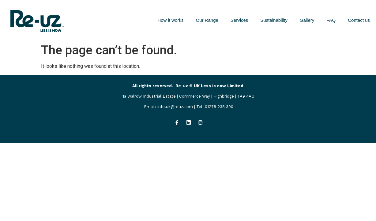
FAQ (331, 20)
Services (239, 20)
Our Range (207, 20)
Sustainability (273, 20)
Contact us (359, 20)
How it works (170, 20)
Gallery (307, 20)
